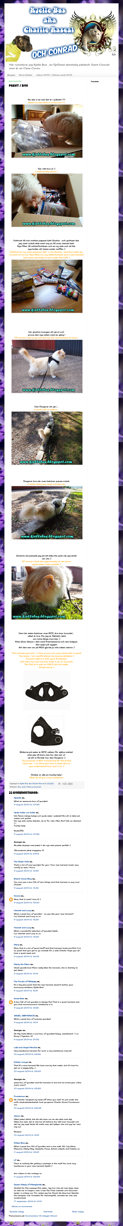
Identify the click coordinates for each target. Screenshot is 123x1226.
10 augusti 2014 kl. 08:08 (27, 1108)
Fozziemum (19, 1096)
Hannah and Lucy (22, 910)
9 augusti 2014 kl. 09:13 (26, 854)
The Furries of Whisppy (25, 981)
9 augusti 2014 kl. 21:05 (26, 1039)
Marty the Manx (22, 964)
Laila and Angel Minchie (25, 1047)
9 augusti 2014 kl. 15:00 (26, 902)
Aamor (17, 1116)
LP (15, 1160)
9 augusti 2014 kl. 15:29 (26, 920)
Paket (29, 787)
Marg (16, 945)
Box (19, 787)
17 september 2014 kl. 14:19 (28, 1201)
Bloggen (11, 75)
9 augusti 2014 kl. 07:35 (26, 804)
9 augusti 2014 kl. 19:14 (26, 1022)
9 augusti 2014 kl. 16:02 (26, 956)
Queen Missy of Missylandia (28, 1184)
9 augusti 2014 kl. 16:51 (26, 991)
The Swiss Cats (21, 861)
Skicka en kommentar (22, 1206)
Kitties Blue (19, 1143)
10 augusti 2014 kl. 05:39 (27, 1088)
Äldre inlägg (78, 1211)
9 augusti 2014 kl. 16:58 (26, 1008)
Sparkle (17, 798)
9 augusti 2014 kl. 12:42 (26, 871)
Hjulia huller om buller (24, 812)
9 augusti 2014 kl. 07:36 (26, 834)
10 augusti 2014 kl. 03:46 (27, 1054)
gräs (24, 787)
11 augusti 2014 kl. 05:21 (26, 1152)
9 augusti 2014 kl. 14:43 (26, 888)
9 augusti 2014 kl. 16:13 (26, 973)
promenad (36, 787)
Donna (17, 896)
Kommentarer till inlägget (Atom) (41, 1216)
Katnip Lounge (21, 1062)
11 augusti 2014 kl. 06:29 (27, 1177)
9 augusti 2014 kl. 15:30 (26, 937)
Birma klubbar (25, 75)
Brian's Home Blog (23, 879)
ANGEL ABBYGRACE (24, 1016)
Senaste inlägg (16, 1211)
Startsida (48, 1211)
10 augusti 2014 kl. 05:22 (27, 1071)
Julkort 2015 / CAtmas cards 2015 (54, 75)
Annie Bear (19, 998)
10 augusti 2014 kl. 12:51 (26, 1135)
